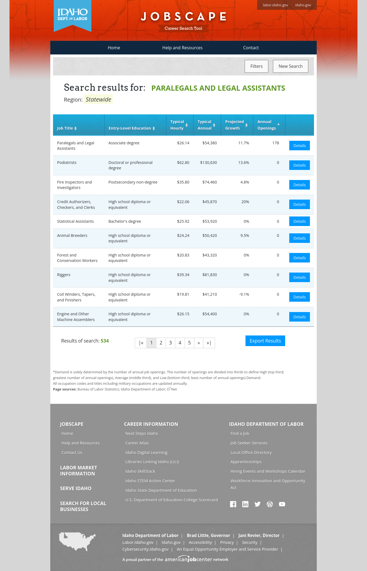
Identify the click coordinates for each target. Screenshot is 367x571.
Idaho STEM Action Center (150, 480)
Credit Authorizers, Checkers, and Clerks (76, 204)
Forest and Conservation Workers (77, 257)
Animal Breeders (72, 235)
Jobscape (71, 424)
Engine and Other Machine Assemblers (76, 316)
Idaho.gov (171, 542)
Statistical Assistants (75, 221)
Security (249, 542)
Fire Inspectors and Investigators (74, 184)
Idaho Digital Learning (146, 452)
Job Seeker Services (249, 442)
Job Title (65, 128)
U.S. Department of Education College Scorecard (171, 499)
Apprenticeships (246, 461)
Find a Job (240, 433)
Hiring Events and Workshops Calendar (268, 471)
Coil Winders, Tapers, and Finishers (76, 297)
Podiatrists (66, 162)
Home (114, 48)
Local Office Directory (251, 452)
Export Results (265, 341)
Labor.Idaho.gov (137, 542)
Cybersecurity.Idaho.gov (145, 549)
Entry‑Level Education (130, 128)
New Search (291, 66)
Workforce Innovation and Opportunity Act (268, 484)
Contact (251, 48)
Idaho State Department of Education (161, 490)
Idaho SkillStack (140, 471)
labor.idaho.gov (275, 4)
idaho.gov (303, 4)
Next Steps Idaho (141, 433)
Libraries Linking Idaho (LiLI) (152, 461)
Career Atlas (137, 442)
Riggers (63, 274)
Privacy (227, 542)
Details (299, 145)
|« (140, 343)
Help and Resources (182, 48)
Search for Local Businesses (83, 506)
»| (209, 343)
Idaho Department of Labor (266, 424)
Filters (256, 66)
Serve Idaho (75, 488)
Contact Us (71, 452)
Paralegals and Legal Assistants (75, 145)
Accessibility (200, 542)
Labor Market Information (78, 470)
